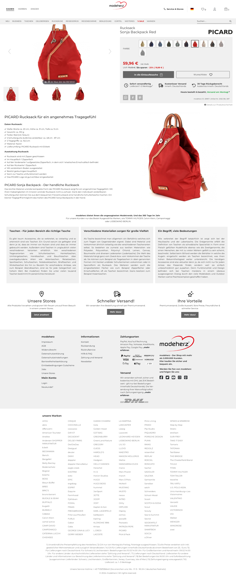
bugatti (46, 514)
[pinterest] (187, 386)
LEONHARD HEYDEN (129, 445)
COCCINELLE (74, 433)
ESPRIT (71, 496)
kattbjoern (98, 523)
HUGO (96, 488)
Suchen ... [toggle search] (214, 21)
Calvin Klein (48, 526)
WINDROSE (176, 534)
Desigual (72, 457)
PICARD (124, 31)
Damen (10, 9)
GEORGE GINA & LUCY (79, 539)
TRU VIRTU (175, 492)
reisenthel (149, 460)
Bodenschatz (48, 475)
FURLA (71, 527)
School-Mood (150, 503)
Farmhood (73, 503)
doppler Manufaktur (78, 472)
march (122, 484)
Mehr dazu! (115, 320)
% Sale (140, 21)
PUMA (147, 449)
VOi (172, 522)
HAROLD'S (98, 460)
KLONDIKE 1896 (101, 531)
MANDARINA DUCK (128, 472)
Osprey (122, 519)
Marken (151, 21)
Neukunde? (47, 395)
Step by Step (176, 433)
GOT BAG (97, 441)
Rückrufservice (88, 358)
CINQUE (72, 429)
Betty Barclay (48, 471)
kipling (97, 527)
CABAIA (46, 522)
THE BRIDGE (176, 464)
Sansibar (148, 492)
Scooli (147, 507)
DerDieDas (73, 453)
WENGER (174, 530)
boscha (45, 483)
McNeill (122, 492)
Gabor (71, 531)
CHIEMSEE (47, 546)
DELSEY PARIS (75, 449)
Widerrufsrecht (49, 358)
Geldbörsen (42, 21)
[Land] (192, 9)
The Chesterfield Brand (181, 468)
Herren (22, 9)
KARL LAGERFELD (102, 519)
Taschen (28, 21)
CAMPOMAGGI (49, 538)
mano (122, 476)
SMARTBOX (150, 538)
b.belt (45, 456)
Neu (7, 21)
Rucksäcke (57, 21)
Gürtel (118, 21)
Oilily (121, 511)
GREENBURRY (100, 445)
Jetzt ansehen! (41, 323)
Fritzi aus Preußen (77, 523)
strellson (174, 441)
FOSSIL (71, 511)
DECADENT (73, 445)
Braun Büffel (48, 491)
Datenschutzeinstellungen (55, 366)
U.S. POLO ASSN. (178, 496)
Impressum (47, 350)
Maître (122, 468)
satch (147, 496)
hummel (97, 496)
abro (44, 433)
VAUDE (173, 514)
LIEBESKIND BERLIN (129, 449)
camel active (48, 530)
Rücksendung (88, 354)
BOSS (45, 487)
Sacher (147, 476)
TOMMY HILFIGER (179, 480)
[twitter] (169, 386)
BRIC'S (45, 499)
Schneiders (149, 500)
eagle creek (73, 476)
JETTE (96, 503)
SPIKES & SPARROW (180, 429)
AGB (44, 354)
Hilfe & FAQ (86, 362)
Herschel (97, 476)
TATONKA (175, 457)
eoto (70, 484)
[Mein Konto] (215, 9)
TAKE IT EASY (176, 449)
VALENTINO (176, 506)
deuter (71, 460)
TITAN (173, 476)
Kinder (35, 9)
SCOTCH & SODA (152, 511)
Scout (147, 515)
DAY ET (71, 441)
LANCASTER (125, 433)
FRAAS (71, 515)
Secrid (147, 527)
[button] (203, 83)
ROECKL (148, 468)
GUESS (96, 457)
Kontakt (85, 350)
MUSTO (122, 500)
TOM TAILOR (176, 484)
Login (44, 391)
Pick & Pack (124, 543)
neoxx (122, 503)
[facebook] (163, 386)
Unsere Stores (48, 381)
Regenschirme (89, 21)
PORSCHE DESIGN (153, 445)
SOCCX (147, 542)
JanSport (97, 500)
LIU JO (122, 453)
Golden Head (100, 437)
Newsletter (86, 370)
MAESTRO (124, 460)
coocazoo (72, 437)
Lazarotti (123, 441)
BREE (45, 495)
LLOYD (122, 457)
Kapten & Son (100, 515)
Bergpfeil (46, 467)
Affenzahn (47, 437)
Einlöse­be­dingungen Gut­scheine (58, 374)
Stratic (173, 437)
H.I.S (95, 480)
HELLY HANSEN (101, 472)
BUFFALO (47, 510)
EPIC (70, 488)
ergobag (72, 492)
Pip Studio (149, 437)
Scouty (147, 519)
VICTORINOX (176, 518)
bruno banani (49, 503)
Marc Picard (124, 480)
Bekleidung (105, 21)
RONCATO (149, 472)
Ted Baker (175, 460)
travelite (174, 488)
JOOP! (96, 507)
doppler (72, 468)
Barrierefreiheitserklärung (54, 370)
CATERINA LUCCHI (51, 542)
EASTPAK (72, 480)
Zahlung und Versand (91, 366)
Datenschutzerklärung (53, 362)
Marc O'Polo (125, 488)
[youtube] (175, 386)
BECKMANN (48, 460)
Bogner (46, 479)
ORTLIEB (123, 515)
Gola (95, 433)
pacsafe (122, 527)
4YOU (45, 429)
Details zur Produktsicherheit (218, 113)
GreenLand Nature (102, 449)
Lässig (122, 437)
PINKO (147, 433)
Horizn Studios (100, 484)
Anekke (46, 445)
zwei (172, 538)
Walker (173, 526)
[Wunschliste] (203, 9)
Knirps (96, 535)
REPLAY (148, 464)
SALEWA (148, 484)
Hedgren (97, 468)
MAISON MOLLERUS (129, 464)
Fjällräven (73, 507)
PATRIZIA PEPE (126, 535)
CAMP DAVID (48, 534)
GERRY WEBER (75, 543)
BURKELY (47, 518)
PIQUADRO (150, 441)
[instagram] (181, 386)
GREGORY (98, 453)
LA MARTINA (125, 429)
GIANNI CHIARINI (101, 429)
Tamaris (174, 453)
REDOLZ (148, 457)
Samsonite (149, 488)
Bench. (45, 463)
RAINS (147, 453)
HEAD (96, 464)
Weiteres (129, 21)
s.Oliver (148, 546)
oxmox (122, 523)
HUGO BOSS (99, 492)
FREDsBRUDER (75, 519)
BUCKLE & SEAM (50, 506)
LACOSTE (98, 543)
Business (16, 21)
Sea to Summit (151, 523)
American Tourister (51, 441)
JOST (95, 511)
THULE (173, 472)
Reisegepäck (72, 21)
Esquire (71, 500)
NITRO (122, 507)
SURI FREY (175, 445)
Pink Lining (150, 429)
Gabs (70, 535)
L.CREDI (97, 539)
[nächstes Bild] (110, 59)
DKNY (71, 464)
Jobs (44, 377)
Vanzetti (174, 510)
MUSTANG (124, 496)
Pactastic (123, 531)
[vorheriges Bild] (9, 59)
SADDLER (149, 480)
